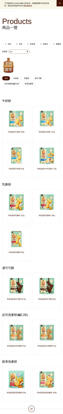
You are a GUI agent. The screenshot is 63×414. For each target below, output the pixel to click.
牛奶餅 (15, 78)
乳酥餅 (26, 78)
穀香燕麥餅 (29, 84)
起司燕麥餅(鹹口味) (11, 84)
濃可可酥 (38, 78)
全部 (6, 78)
